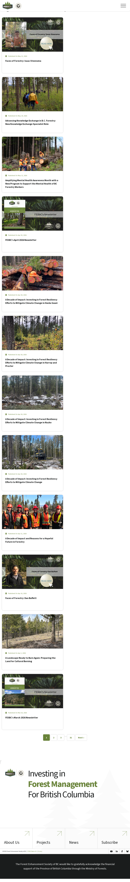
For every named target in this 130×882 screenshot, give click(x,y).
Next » (81, 737)
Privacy (40, 854)
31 (71, 737)
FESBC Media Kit (32, 854)
